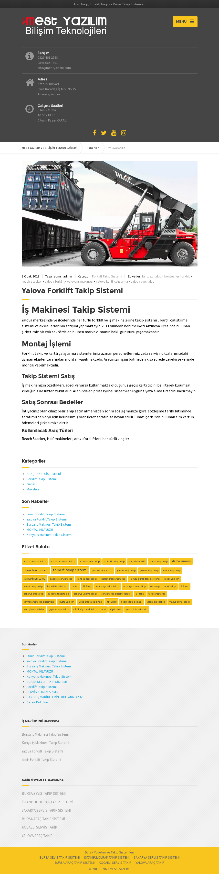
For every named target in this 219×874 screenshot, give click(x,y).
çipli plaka (116, 609)
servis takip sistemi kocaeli (116, 593)
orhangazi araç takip (135, 586)
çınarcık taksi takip (136, 609)
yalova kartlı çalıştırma (112, 281)
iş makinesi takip (34, 578)
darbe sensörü (181, 561)
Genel (31, 484)
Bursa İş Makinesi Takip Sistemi (49, 524)
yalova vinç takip (143, 281)
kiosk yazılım (171, 578)
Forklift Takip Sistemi (107, 276)
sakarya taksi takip (58, 593)
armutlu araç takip (114, 561)
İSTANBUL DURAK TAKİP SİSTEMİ (47, 802)
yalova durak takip (179, 601)
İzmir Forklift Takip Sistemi (46, 514)
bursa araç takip (158, 561)
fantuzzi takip (152, 276)
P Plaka (184, 586)
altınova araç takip (90, 561)
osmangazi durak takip (163, 586)
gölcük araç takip (149, 570)
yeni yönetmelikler (34, 609)
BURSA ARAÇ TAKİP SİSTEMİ (43, 819)
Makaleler (34, 489)
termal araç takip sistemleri (39, 601)
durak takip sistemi (36, 570)
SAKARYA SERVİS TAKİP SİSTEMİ (46, 810)
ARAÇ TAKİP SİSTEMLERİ (44, 474)
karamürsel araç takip (113, 578)
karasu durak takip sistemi (145, 578)
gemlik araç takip (126, 570)
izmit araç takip (171, 570)
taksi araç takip (156, 593)
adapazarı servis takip (63, 561)
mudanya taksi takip (107, 586)
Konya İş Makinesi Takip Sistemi (49, 534)
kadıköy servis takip (61, 578)
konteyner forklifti (177, 276)
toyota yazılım (66, 601)
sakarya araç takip (33, 593)
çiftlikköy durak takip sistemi (89, 609)
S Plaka (140, 593)
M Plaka (87, 586)
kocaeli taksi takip (57, 586)
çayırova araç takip (59, 609)
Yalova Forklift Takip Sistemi (72, 290)
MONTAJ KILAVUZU (40, 529)
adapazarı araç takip (35, 561)
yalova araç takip (156, 601)
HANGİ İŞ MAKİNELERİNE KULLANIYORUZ (55, 697)
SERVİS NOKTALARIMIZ (43, 692)
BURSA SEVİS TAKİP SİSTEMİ (47, 681)
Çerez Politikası (38, 702)
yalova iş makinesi (80, 281)
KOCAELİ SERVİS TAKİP (39, 827)
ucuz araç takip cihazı (91, 601)
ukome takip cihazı (131, 601)
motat (75, 586)
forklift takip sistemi (70, 569)
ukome (111, 601)
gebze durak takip (102, 570)
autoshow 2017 (137, 561)
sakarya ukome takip (85, 593)
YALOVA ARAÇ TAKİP (37, 835)
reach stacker (32, 281)
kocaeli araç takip (33, 586)
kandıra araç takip (87, 578)
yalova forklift (54, 281)
